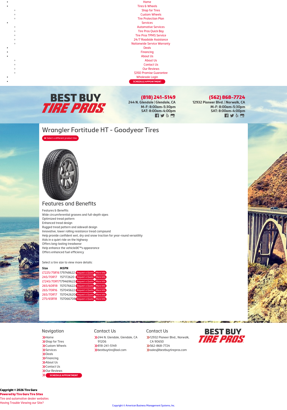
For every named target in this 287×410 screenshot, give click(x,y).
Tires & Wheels (147, 6)
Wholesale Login (147, 77)
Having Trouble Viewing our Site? (22, 402)
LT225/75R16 (50, 272)
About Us (147, 56)
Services (147, 22)
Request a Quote (85, 272)
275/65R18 (49, 298)
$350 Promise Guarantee (151, 72)
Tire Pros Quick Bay (151, 31)
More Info (100, 272)
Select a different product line (60, 138)
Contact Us (151, 64)
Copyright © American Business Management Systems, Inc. (143, 405)
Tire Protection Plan (151, 18)
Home (147, 1)
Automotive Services (151, 27)
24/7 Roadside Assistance (151, 39)
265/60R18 (49, 285)
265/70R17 (49, 294)
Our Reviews (151, 68)
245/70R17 (49, 277)
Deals (147, 47)
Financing (147, 52)
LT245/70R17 (51, 281)
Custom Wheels (151, 14)
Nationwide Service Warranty (150, 43)
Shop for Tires (151, 10)
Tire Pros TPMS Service (150, 35)
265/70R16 (49, 290)
